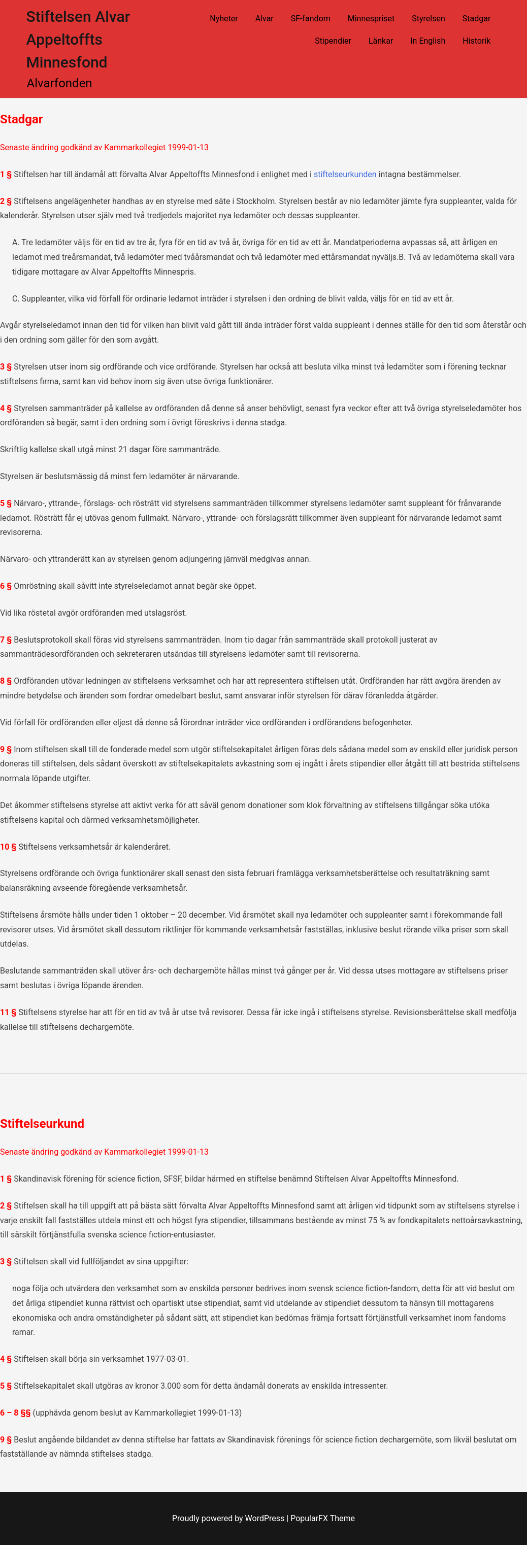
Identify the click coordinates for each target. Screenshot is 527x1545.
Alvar (264, 18)
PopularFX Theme (322, 1518)
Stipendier (333, 41)
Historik (476, 41)
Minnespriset (371, 18)
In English (427, 41)
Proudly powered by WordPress (229, 1518)
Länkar (381, 41)
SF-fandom (311, 18)
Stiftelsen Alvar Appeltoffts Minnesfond (78, 39)
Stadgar (477, 18)
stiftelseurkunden (345, 174)
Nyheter (224, 18)
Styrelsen (428, 18)
